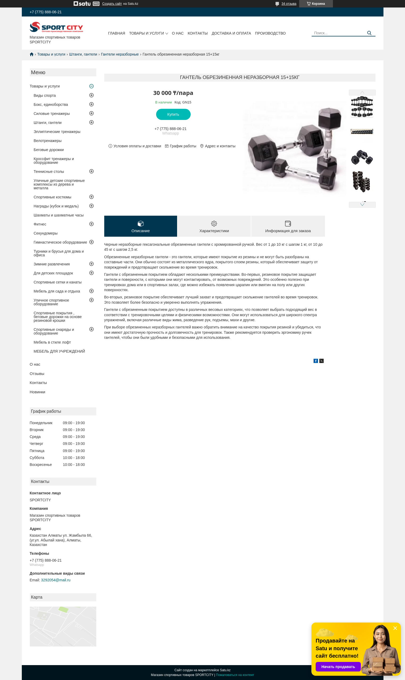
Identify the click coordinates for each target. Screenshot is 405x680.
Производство (270, 33)
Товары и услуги (146, 33)
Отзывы (37, 373)
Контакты (198, 33)
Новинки (37, 392)
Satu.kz (225, 670)
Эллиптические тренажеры (57, 132)
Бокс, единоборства (51, 104)
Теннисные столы (49, 171)
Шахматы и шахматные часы (59, 215)
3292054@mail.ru (55, 580)
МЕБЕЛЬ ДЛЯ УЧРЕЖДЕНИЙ (59, 351)
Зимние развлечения (52, 264)
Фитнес (40, 224)
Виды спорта (45, 95)
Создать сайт (112, 4)
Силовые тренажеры (52, 113)
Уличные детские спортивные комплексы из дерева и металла (59, 184)
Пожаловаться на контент (235, 675)
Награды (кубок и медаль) (56, 206)
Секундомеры (46, 233)
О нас (178, 33)
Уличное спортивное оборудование (51, 302)
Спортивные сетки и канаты (58, 282)
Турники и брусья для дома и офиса (59, 253)
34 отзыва (289, 4)
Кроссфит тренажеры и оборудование (54, 161)
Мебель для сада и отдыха (57, 291)
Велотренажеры (48, 141)
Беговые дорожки (49, 150)
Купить (173, 114)
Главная (116, 33)
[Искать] (369, 33)
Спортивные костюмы (53, 197)
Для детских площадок (53, 273)
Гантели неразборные (120, 54)
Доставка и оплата (231, 33)
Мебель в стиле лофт (52, 342)
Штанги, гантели (83, 54)
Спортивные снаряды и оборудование (54, 331)
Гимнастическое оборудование (60, 242)
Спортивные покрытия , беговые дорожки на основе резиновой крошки (58, 317)
